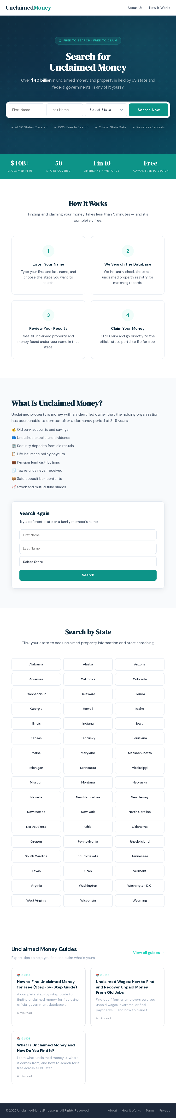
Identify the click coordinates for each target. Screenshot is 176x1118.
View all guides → (148, 952)
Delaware (88, 694)
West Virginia (36, 900)
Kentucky (88, 738)
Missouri (36, 782)
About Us (135, 8)
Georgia (36, 709)
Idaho (139, 709)
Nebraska (140, 782)
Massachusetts (140, 753)
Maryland (88, 753)
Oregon (36, 842)
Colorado (140, 679)
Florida (140, 694)
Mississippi (140, 768)
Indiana (88, 723)
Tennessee (139, 856)
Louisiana (140, 738)
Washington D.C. (139, 886)
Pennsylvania (88, 842)
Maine (36, 753)
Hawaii (88, 709)
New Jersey (140, 797)
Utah (88, 871)
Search (88, 575)
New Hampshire (88, 797)
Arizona (140, 664)
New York (88, 812)
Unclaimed (28, 7)
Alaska (88, 664)
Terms (150, 1110)
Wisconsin (88, 900)
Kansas (36, 738)
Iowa (139, 723)
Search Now (149, 110)
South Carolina (36, 856)
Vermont (140, 871)
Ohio (88, 827)
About (112, 1110)
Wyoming (140, 900)
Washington (88, 886)
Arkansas (36, 679)
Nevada (36, 797)
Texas (36, 871)
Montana (88, 782)
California (88, 679)
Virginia (36, 886)
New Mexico (36, 812)
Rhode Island (140, 842)
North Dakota (36, 827)
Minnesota (88, 768)
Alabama (36, 664)
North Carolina (140, 812)
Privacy (164, 1110)
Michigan (36, 768)
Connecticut (36, 694)
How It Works (159, 8)
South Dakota (88, 856)
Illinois (36, 723)
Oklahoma (140, 827)
